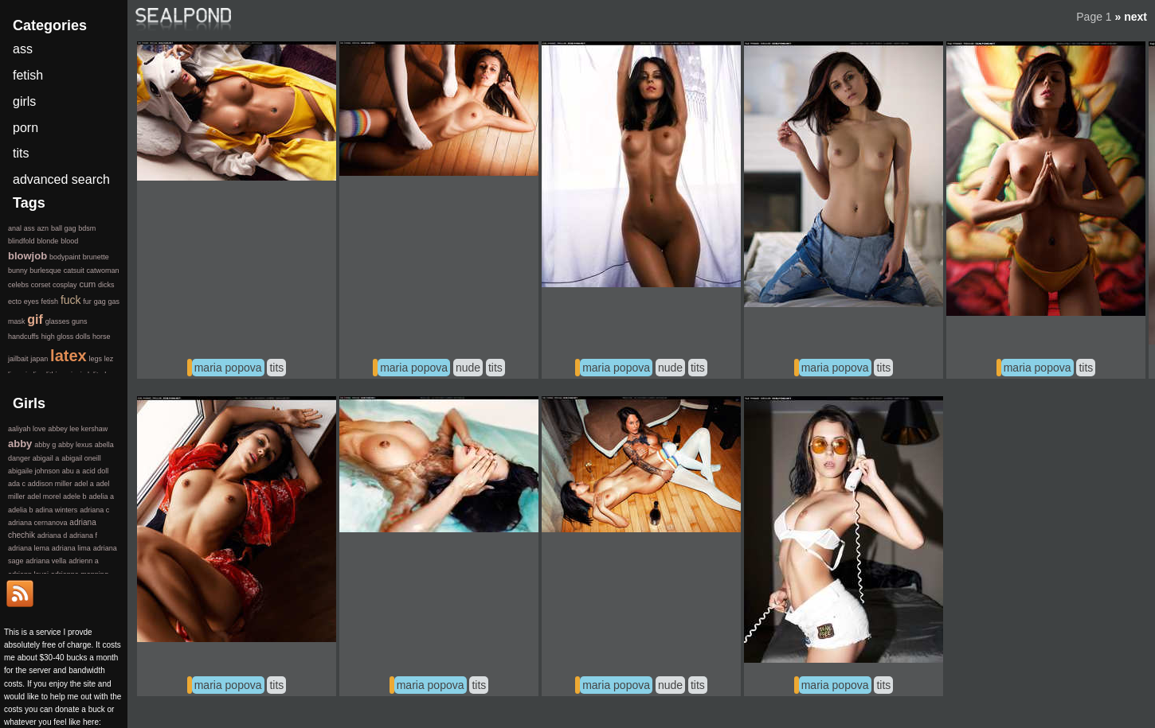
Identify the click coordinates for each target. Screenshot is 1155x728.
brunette (96, 257)
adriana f (83, 535)
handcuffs (23, 337)
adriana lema (28, 548)
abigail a (46, 458)
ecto (15, 302)
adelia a (101, 496)
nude (468, 367)
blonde (47, 241)
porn (25, 127)
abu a (71, 471)
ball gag (63, 228)
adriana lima (71, 548)
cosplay (65, 285)
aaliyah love (27, 429)
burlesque (45, 270)
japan (39, 359)
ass (23, 49)
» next (1131, 16)
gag (100, 302)
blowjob (27, 256)
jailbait (18, 359)
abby (20, 444)
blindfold (21, 241)
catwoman (102, 270)
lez (109, 359)
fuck (71, 300)
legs (95, 359)
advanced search (61, 179)
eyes (31, 302)
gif (35, 319)
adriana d (52, 535)
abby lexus (75, 445)
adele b (75, 496)
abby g (45, 445)
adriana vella (45, 561)
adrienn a (84, 561)
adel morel (44, 496)
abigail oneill (81, 458)
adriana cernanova (38, 523)
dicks (106, 285)
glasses (57, 321)
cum (87, 284)
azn (43, 228)
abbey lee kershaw (78, 429)
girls (24, 101)
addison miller (50, 484)
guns (80, 321)
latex (68, 355)
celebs (18, 285)
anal (15, 228)
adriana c (94, 510)
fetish (28, 75)
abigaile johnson (34, 471)
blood (69, 241)
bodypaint (64, 257)
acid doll (95, 471)
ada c (16, 484)
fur (87, 302)
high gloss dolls (66, 337)
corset (41, 285)
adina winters (56, 510)
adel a (84, 484)
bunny (18, 270)
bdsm (87, 228)
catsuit (74, 270)
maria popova (228, 367)
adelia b (20, 510)
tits (276, 367)
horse (101, 337)
